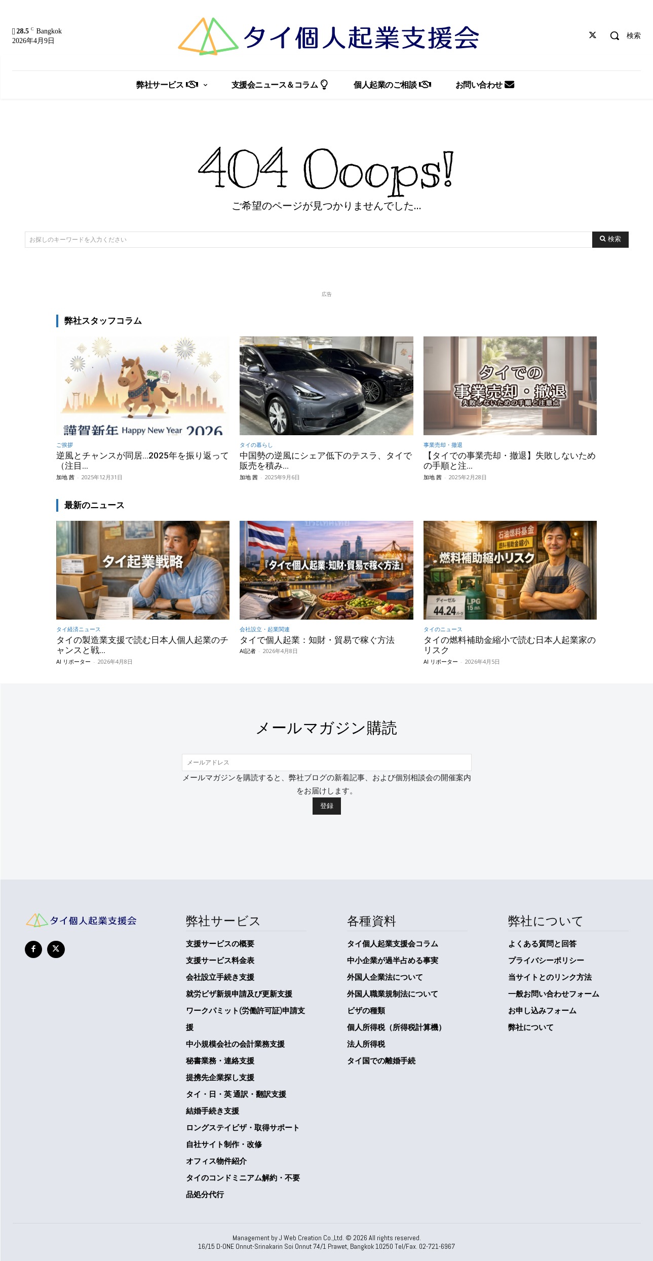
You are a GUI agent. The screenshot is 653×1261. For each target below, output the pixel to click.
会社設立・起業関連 (265, 629)
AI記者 (248, 651)
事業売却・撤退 (443, 444)
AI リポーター (73, 661)
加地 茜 (65, 477)
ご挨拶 (64, 444)
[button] (621, 35)
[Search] (610, 240)
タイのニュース (443, 629)
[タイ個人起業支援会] (326, 36)
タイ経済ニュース (78, 629)
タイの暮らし (256, 444)
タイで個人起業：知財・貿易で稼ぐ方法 (317, 640)
